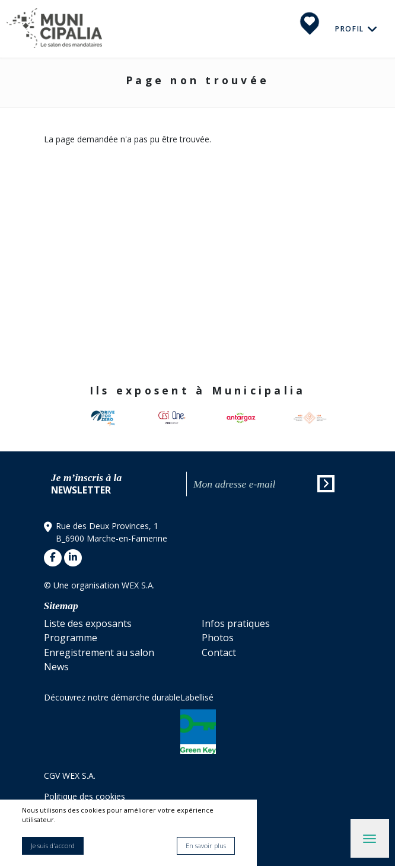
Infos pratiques (236, 623)
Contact (219, 652)
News (56, 666)
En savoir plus (206, 845)
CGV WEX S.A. (69, 775)
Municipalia (54, 28)
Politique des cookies (84, 796)
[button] (337, 418)
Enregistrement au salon (99, 652)
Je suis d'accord (53, 845)
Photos (218, 637)
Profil (351, 28)
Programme (70, 637)
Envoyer (326, 485)
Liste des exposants (88, 623)
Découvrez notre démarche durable (112, 697)
